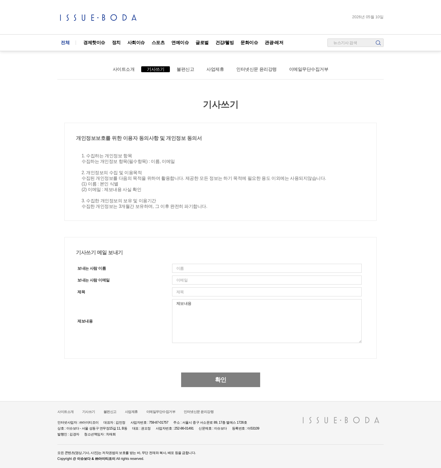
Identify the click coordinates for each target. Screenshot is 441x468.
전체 (65, 42)
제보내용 (267, 321)
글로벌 (202, 42)
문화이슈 (249, 42)
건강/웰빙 (224, 42)
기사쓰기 (155, 69)
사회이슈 (136, 42)
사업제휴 (215, 69)
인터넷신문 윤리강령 (256, 69)
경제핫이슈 (94, 42)
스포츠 (158, 42)
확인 (220, 379)
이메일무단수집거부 (308, 69)
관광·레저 (274, 42)
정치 (116, 42)
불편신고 (185, 69)
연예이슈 (180, 42)
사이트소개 (124, 69)
